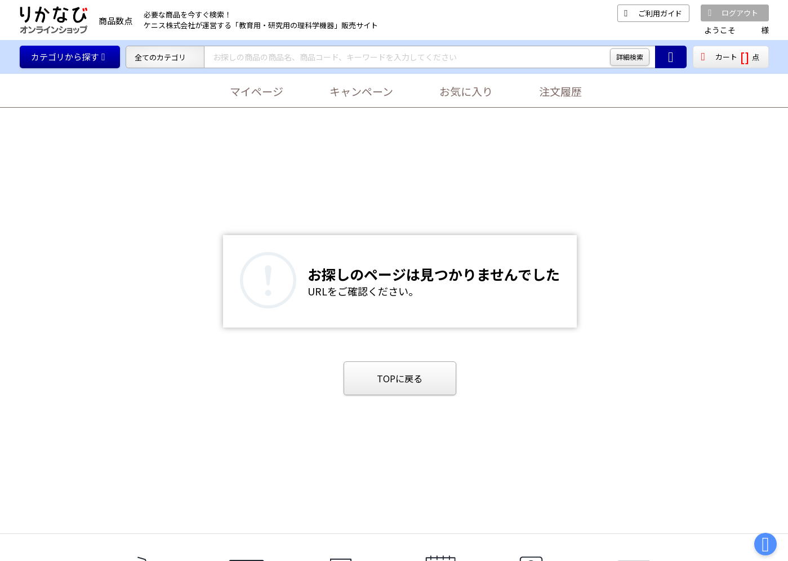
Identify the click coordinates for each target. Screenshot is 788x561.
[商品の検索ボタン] (671, 57)
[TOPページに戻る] (53, 20)
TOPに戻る (399, 378)
